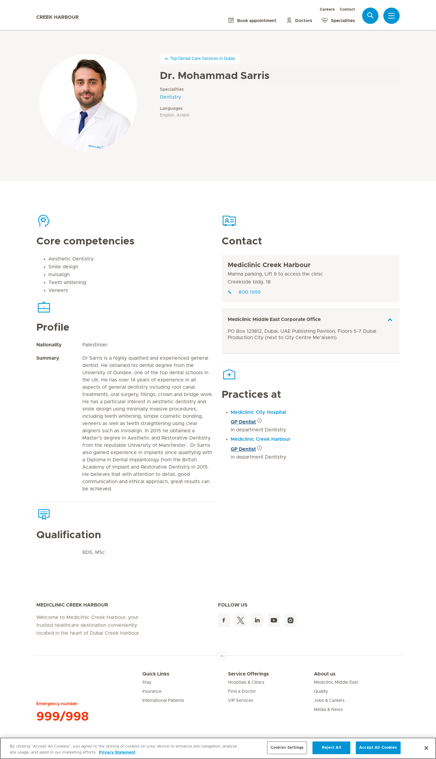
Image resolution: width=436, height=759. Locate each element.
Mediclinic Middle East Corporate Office (274, 319)
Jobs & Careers (329, 700)
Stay (146, 682)
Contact (347, 9)
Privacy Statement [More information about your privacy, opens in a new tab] (117, 752)
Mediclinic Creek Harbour (269, 265)
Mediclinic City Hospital (258, 412)
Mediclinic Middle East (336, 682)
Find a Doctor (242, 691)
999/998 (62, 717)
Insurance (151, 691)
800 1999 (244, 292)
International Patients (163, 700)
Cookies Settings (287, 748)
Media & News (328, 710)
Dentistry (170, 97)
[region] (218, 748)
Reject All (331, 748)
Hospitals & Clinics (246, 682)
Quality (321, 691)
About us (324, 674)
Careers (327, 9)
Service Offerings (248, 674)
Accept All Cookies (378, 748)
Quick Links (155, 674)
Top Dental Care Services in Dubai (200, 58)
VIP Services (240, 700)
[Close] (426, 747)
